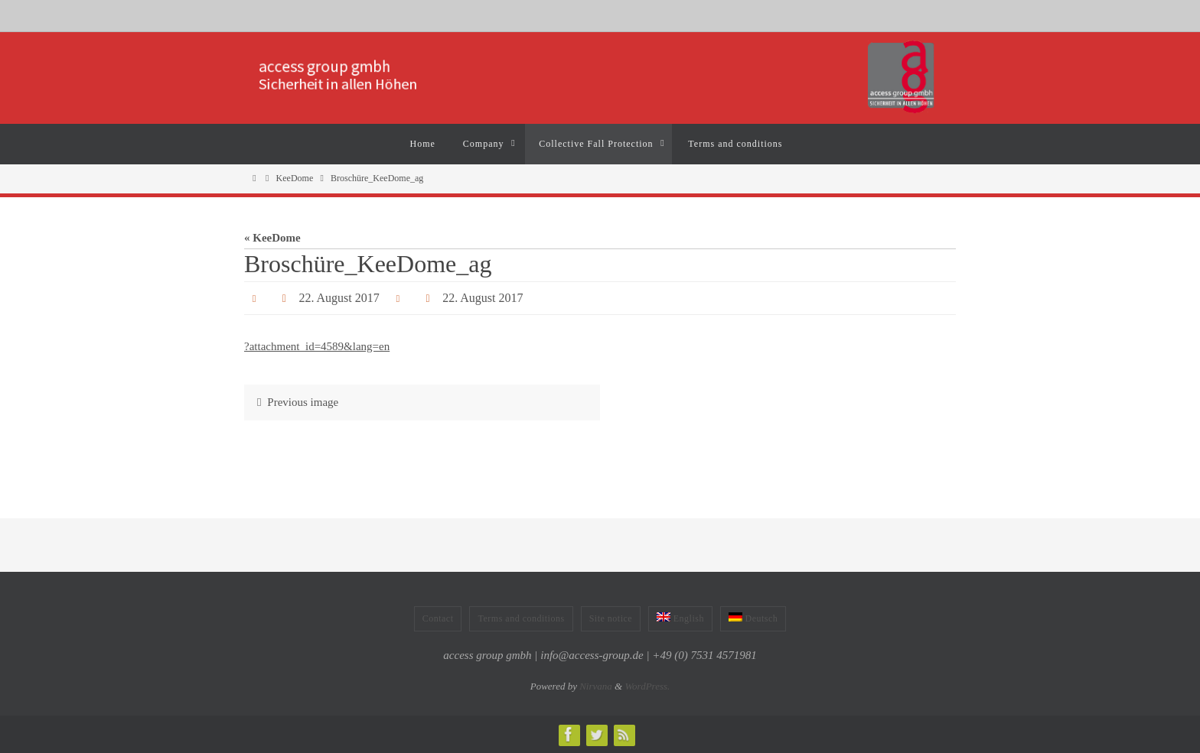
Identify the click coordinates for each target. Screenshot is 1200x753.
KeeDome (295, 178)
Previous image (294, 402)
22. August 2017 (338, 297)
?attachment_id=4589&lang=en (317, 346)
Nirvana (595, 686)
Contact (438, 618)
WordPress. (647, 686)
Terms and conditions (521, 618)
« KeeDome (272, 238)
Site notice (611, 618)
